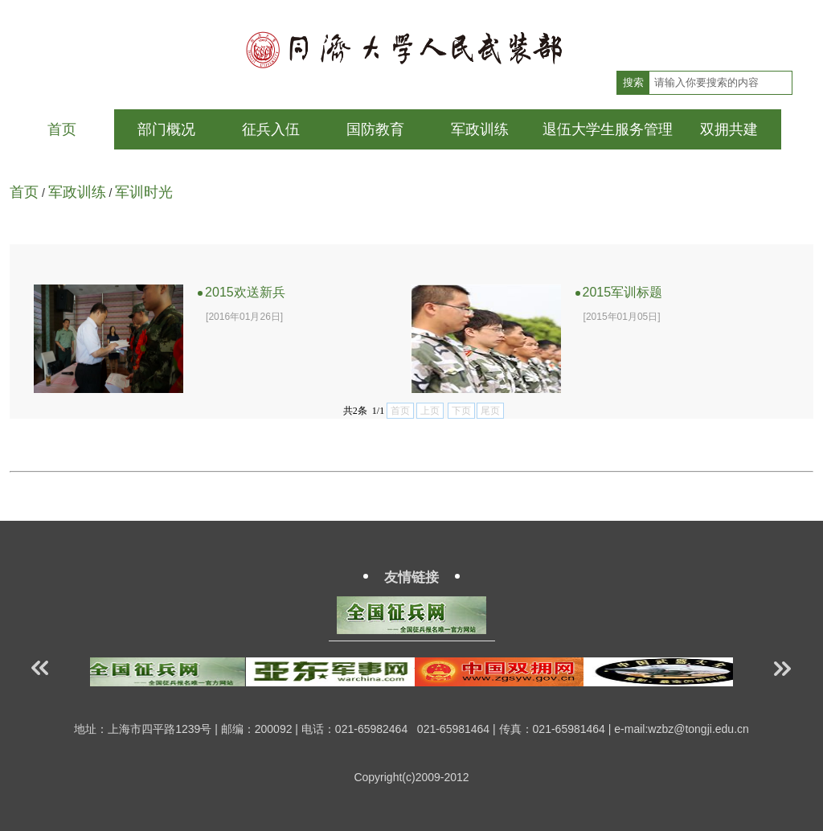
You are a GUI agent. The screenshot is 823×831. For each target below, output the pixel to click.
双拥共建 (729, 129)
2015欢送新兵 (241, 292)
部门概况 (166, 129)
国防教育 (375, 129)
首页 (61, 129)
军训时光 (144, 192)
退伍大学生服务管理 (608, 129)
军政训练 (480, 129)
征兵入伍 (271, 129)
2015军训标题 (619, 292)
